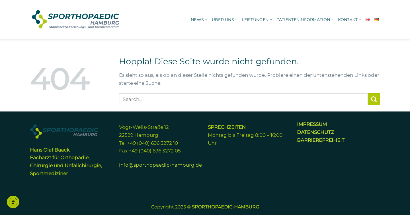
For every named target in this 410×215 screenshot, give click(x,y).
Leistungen (257, 19)
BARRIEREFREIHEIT (321, 140)
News (199, 19)
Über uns (225, 19)
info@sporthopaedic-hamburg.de (160, 165)
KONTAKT (350, 19)
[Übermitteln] (374, 99)
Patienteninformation (305, 19)
